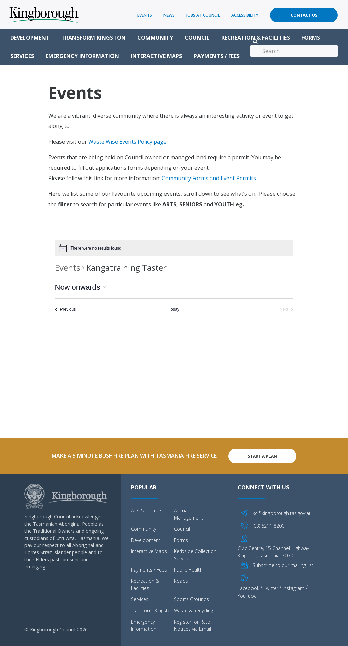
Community (155, 37)
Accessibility (244, 15)
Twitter (271, 587)
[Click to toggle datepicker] (80, 287)
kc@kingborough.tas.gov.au (282, 512)
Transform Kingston (93, 37)
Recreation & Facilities (255, 37)
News (169, 15)
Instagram (293, 587)
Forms (310, 37)
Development (30, 37)
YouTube (247, 595)
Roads (181, 580)
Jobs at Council (203, 15)
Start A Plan (262, 455)
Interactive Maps (156, 56)
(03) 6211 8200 (268, 525)
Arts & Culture (146, 510)
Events (144, 15)
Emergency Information (82, 56)
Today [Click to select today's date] (174, 309)
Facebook (248, 587)
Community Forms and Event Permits (209, 178)
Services (22, 56)
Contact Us (304, 15)
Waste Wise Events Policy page (127, 142)
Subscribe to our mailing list (283, 564)
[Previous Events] (65, 309)
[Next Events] (286, 309)
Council (197, 37)
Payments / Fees (217, 56)
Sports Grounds (191, 598)
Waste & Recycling (193, 610)
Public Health (188, 569)
